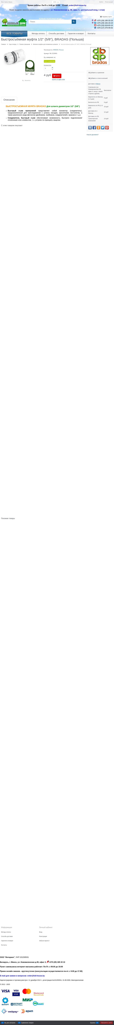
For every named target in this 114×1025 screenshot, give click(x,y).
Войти (101, 2)
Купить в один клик (58, 79)
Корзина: (107, 17)
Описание (9, 100)
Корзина (92, 1023)
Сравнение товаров (27, 1023)
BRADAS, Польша (58, 50)
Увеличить (28, 80)
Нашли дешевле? (93, 134)
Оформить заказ (106, 1022)
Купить (57, 76)
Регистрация (109, 2)
